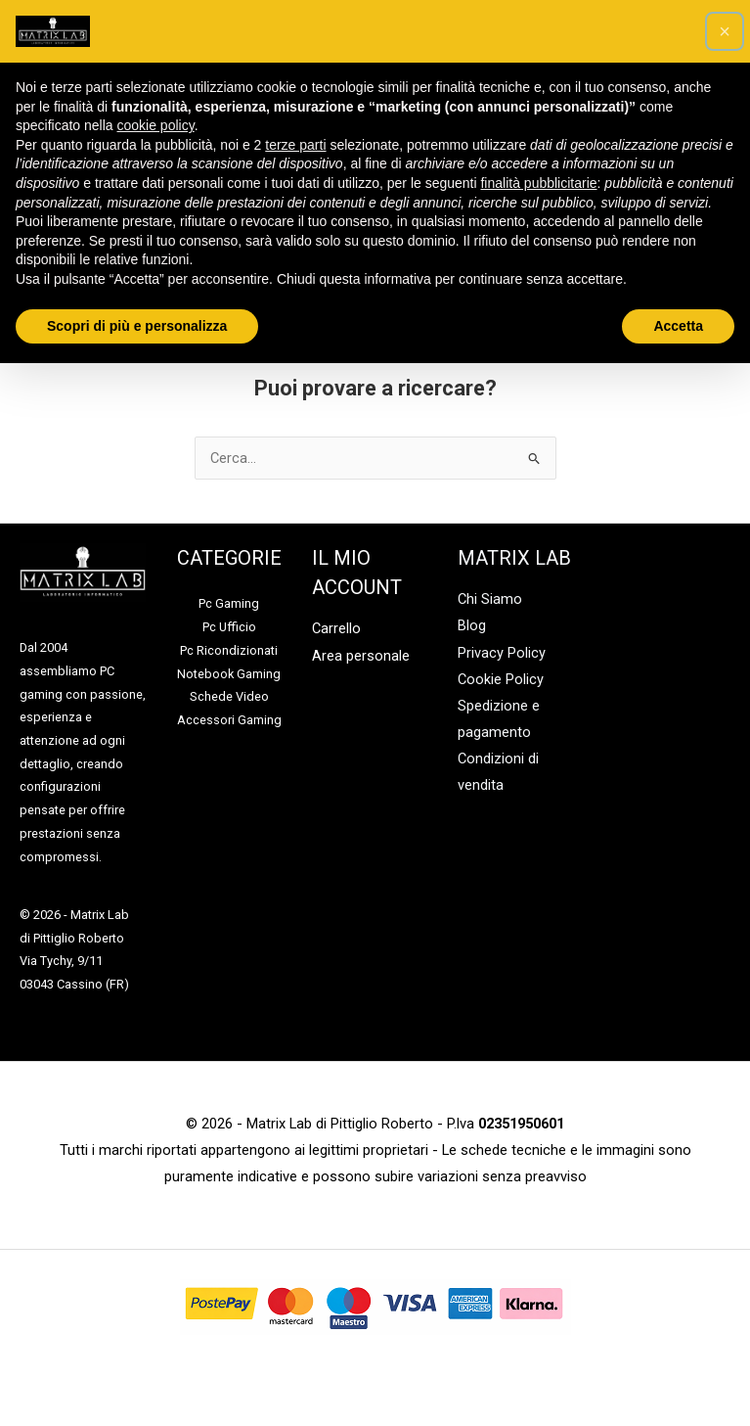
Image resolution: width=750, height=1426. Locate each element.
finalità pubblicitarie (538, 183)
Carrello (336, 628)
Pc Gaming (229, 603)
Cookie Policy (501, 679)
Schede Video (229, 696)
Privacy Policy (502, 653)
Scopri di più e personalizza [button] (137, 326)
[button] (724, 31)
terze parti (295, 145)
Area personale (361, 656)
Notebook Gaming (229, 674)
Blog (472, 625)
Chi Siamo (490, 599)
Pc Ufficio (229, 627)
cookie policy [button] (156, 125)
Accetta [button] (678, 326)
